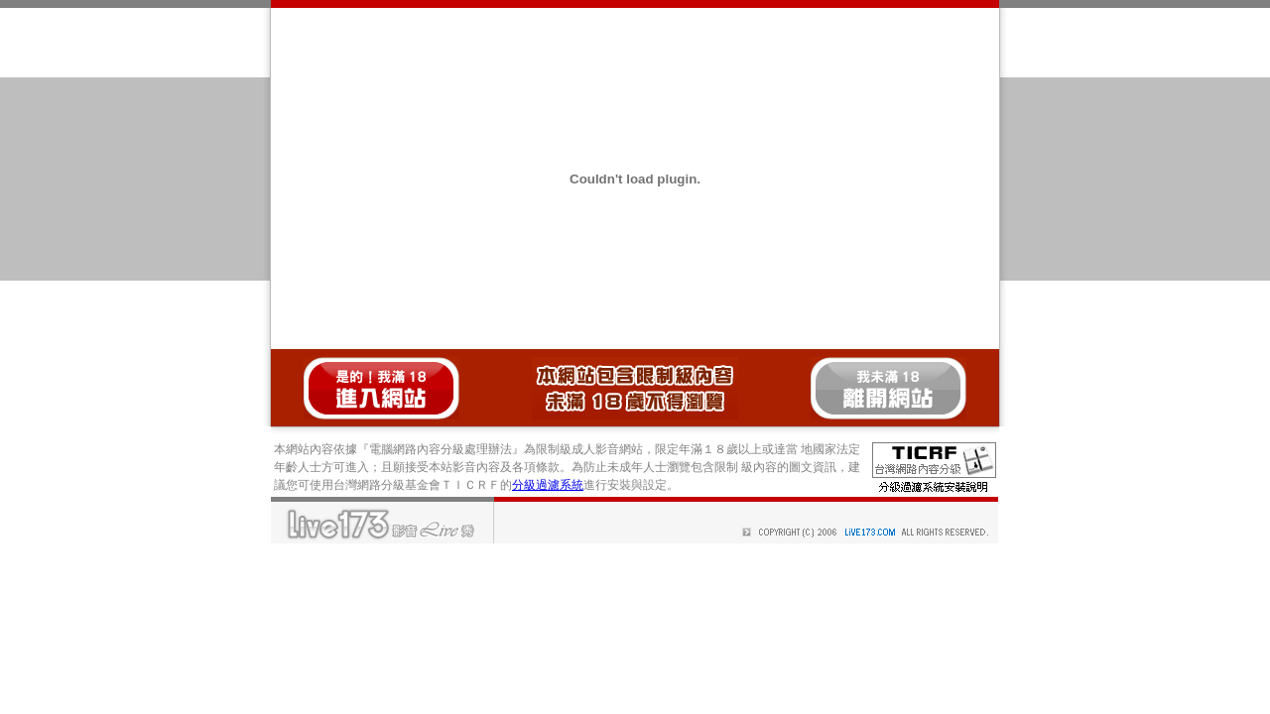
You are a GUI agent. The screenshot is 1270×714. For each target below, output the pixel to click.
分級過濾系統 (547, 485)
